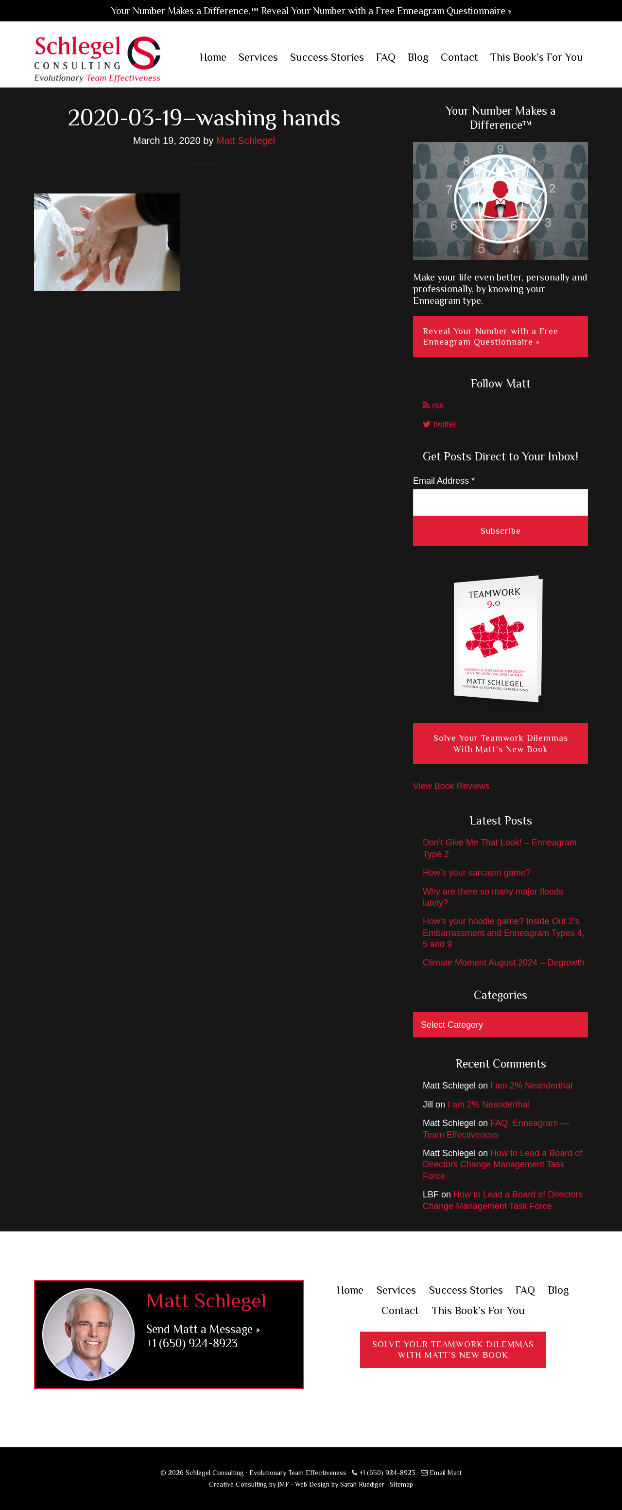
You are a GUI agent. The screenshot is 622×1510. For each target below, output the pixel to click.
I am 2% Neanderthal (531, 1085)
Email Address (444, 481)
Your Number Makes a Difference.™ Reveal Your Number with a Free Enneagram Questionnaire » (311, 10)
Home (350, 1290)
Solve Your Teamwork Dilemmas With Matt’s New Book (500, 743)
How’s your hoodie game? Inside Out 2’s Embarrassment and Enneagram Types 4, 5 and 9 (504, 932)
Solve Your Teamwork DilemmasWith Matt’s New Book (453, 1349)
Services (396, 1290)
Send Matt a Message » (203, 1328)
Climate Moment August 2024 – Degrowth (504, 962)
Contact (400, 1310)
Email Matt (441, 1472)
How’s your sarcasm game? (477, 873)
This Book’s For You (478, 1310)
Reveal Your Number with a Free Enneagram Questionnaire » (490, 336)
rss (433, 405)
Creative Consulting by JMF (249, 1484)
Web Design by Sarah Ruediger (339, 1484)
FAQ (525, 1290)
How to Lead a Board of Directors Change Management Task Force (502, 1164)
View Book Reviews (451, 786)
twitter (440, 424)
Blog (558, 1290)
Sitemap (401, 1484)
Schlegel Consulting (97, 58)
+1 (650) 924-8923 (192, 1343)
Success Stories (466, 1290)
